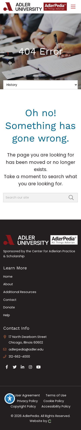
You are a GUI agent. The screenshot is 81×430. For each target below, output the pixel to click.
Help (6, 315)
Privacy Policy (27, 401)
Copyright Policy (23, 406)
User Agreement (27, 395)
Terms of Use (56, 395)
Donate (9, 307)
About (8, 284)
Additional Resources (19, 292)
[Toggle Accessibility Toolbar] (10, 398)
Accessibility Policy (55, 406)
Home (8, 276)
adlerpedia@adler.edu (26, 349)
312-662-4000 (19, 356)
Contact (9, 300)
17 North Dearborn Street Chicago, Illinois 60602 (28, 340)
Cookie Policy (53, 401)
